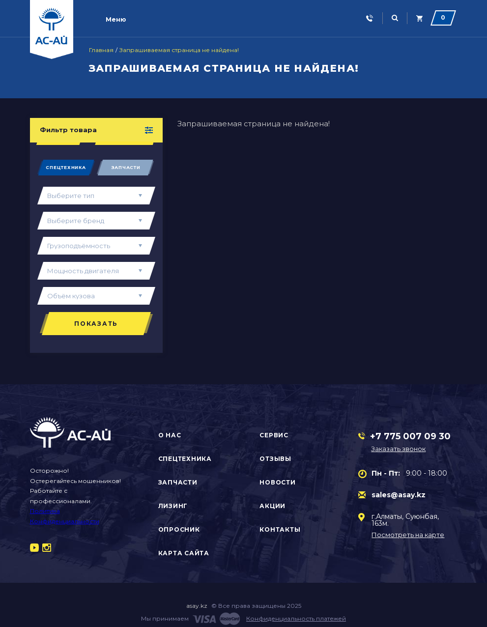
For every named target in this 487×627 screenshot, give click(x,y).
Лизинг (173, 506)
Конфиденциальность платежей (296, 618)
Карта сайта (183, 553)
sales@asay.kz (399, 494)
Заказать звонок (398, 449)
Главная (101, 50)
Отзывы (275, 458)
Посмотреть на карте (408, 535)
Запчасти (126, 167)
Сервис (273, 435)
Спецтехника (66, 167)
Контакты (279, 529)
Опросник (179, 529)
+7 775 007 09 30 (410, 436)
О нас (169, 435)
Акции (272, 506)
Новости (277, 482)
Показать (96, 323)
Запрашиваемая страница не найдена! (179, 50)
